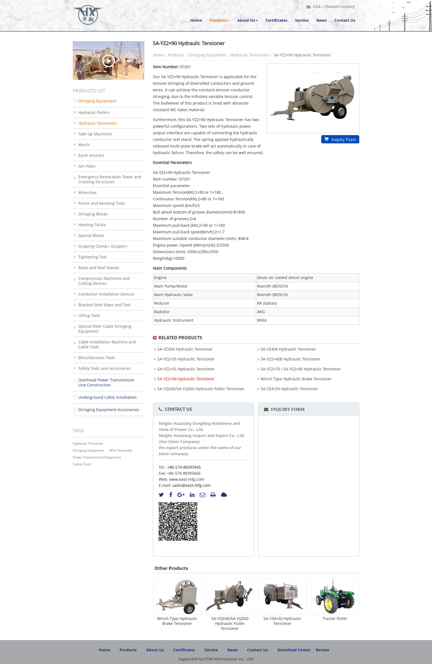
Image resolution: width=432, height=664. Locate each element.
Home (158, 55)
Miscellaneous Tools (96, 357)
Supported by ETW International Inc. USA (216, 659)
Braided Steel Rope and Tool (104, 304)
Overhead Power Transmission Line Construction (106, 382)
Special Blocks (91, 235)
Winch (84, 144)
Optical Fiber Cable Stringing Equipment (104, 329)
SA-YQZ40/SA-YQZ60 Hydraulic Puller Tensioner (200, 389)
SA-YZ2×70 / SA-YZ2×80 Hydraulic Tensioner (301, 369)
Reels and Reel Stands (98, 267)
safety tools (82, 464)
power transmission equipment (97, 457)
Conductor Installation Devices (106, 294)
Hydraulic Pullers (94, 112)
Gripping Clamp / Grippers (102, 246)
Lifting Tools (89, 315)
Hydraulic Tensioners (250, 55)
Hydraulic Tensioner (88, 443)
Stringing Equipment (207, 55)
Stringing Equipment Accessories (108, 409)
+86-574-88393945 (184, 467)
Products (176, 55)
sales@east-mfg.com (191, 485)
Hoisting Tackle (92, 224)
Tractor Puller (335, 618)
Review (322, 649)
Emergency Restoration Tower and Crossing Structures (109, 179)
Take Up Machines (95, 133)
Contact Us (178, 409)
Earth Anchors (91, 155)
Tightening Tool (92, 256)
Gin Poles (86, 166)
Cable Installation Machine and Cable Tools (107, 344)
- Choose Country (334, 6)
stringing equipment (88, 450)
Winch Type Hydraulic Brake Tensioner (296, 379)
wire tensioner (121, 450)
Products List (89, 91)
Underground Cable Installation (107, 397)
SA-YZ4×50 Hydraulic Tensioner (289, 389)
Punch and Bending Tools (101, 203)
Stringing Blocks (93, 214)
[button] (219, 20)
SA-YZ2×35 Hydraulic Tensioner (186, 359)
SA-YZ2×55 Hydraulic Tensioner (186, 369)
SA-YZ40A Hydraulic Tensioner (288, 349)
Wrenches (87, 192)
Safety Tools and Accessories (104, 368)
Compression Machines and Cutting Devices (104, 281)
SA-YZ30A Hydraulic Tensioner (185, 349)
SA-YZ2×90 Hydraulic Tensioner (186, 379)
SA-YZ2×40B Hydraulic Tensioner (290, 359)
